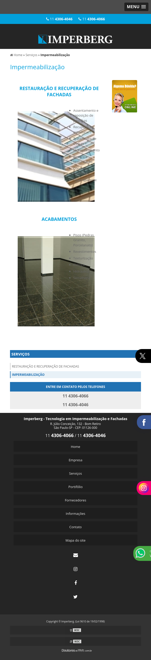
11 (59, 18)
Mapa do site (75, 540)
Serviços (20, 354)
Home (75, 446)
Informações (75, 513)
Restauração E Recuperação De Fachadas (45, 366)
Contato (75, 527)
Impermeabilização (28, 374)
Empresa (75, 460)
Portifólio (75, 486)
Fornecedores (75, 500)
